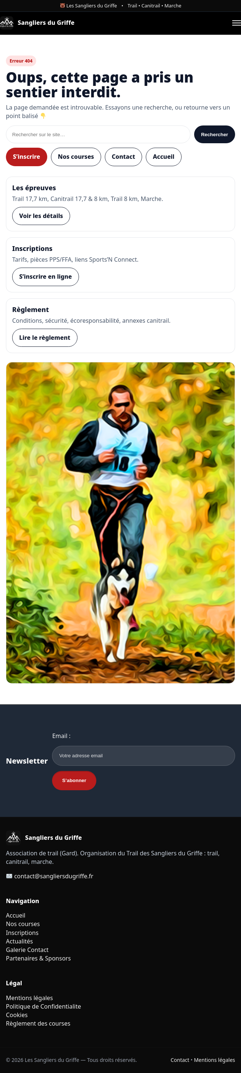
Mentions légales (29, 998)
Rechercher (214, 134)
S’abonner (74, 780)
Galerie (16, 950)
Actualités (19, 941)
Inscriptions (22, 933)
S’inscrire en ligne (45, 276)
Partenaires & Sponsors (38, 958)
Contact (123, 156)
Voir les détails (41, 216)
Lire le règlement (44, 337)
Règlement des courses (38, 1023)
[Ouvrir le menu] (236, 23)
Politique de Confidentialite (43, 1006)
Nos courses (76, 156)
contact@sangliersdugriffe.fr (53, 876)
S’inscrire (26, 156)
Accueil (163, 156)
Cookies (17, 1015)
